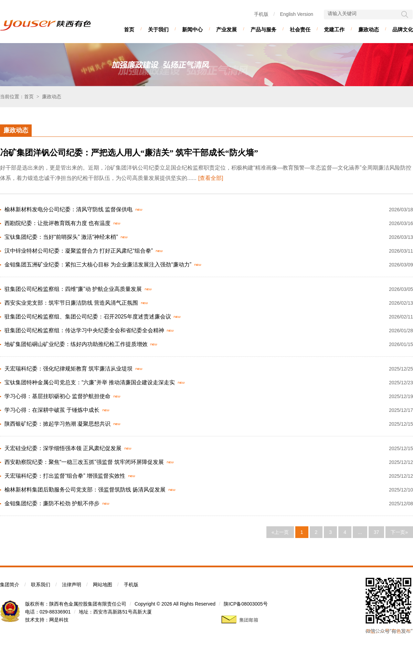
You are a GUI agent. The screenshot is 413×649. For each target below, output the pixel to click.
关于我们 (158, 29)
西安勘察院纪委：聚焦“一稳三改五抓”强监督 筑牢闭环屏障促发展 (84, 462)
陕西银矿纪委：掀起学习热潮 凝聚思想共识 (57, 424)
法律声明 (71, 584)
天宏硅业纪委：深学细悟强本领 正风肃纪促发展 (62, 448)
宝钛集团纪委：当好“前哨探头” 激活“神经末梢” (61, 237)
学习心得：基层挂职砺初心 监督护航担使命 (57, 396)
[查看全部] (210, 178)
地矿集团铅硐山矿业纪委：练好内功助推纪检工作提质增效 (76, 344)
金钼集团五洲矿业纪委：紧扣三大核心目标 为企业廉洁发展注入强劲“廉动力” (97, 264)
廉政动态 (368, 29)
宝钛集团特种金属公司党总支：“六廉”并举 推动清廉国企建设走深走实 (89, 382)
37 (376, 532)
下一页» (399, 532)
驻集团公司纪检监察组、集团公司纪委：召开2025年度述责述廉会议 (87, 317)
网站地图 (102, 584)
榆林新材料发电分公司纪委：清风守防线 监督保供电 (68, 209)
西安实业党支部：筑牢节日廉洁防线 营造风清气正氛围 (71, 303)
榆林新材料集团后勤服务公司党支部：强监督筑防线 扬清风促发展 (85, 490)
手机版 (261, 14)
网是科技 (58, 619)
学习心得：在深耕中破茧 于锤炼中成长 (51, 410)
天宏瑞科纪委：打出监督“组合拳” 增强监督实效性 (64, 476)
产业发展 (226, 29)
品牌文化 (402, 29)
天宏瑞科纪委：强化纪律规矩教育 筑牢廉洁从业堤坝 (68, 369)
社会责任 (300, 29)
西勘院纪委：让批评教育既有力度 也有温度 (57, 223)
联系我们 (40, 584)
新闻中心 (192, 29)
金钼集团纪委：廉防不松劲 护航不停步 (51, 503)
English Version (296, 14)
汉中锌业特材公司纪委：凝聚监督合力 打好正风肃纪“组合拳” (78, 251)
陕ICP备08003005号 (246, 604)
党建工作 (334, 29)
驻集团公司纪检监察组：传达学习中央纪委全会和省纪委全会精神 (84, 330)
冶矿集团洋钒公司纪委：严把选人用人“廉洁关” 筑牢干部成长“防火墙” (129, 152)
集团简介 (9, 584)
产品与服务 (263, 29)
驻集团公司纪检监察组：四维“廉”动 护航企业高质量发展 (73, 289)
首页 (129, 29)
